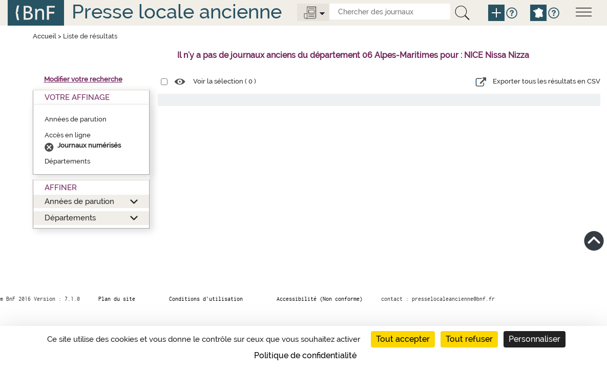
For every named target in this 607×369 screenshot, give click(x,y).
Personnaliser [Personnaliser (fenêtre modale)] (534, 339)
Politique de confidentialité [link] (305, 355)
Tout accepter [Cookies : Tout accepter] (403, 339)
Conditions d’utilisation (206, 299)
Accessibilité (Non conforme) (320, 299)
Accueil (44, 36)
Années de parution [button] (79, 201)
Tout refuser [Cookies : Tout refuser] (469, 339)
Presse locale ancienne (177, 11)
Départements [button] (70, 217)
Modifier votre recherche (83, 79)
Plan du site (116, 299)
